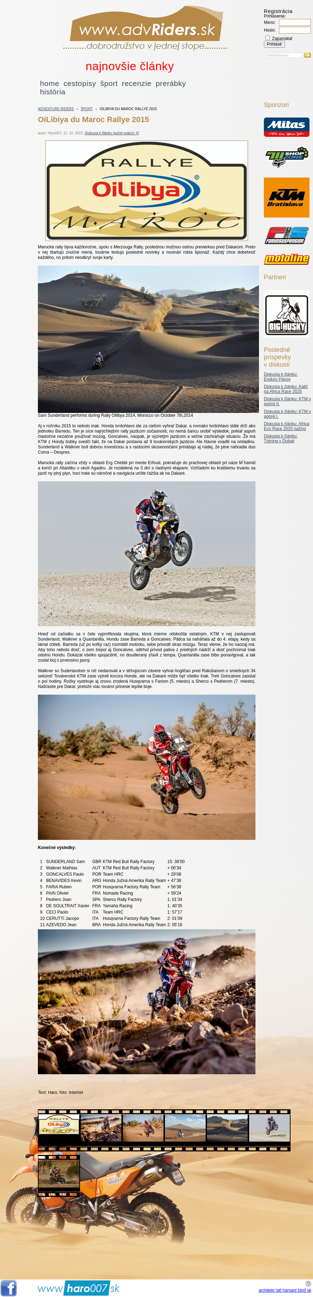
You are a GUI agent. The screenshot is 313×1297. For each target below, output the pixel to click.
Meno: (269, 22)
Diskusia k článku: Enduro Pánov (281, 377)
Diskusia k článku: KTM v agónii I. (287, 414)
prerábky (171, 83)
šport (109, 83)
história (53, 92)
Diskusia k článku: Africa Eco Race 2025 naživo (286, 426)
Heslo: (270, 30)
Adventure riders (56, 109)
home (49, 83)
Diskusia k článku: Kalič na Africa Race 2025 (286, 389)
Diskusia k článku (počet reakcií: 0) (112, 133)
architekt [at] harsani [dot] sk (285, 1290)
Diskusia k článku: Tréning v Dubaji (281, 438)
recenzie (137, 83)
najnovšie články (130, 66)
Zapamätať (279, 38)
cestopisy (80, 83)
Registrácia (278, 11)
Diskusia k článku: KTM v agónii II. (287, 401)
